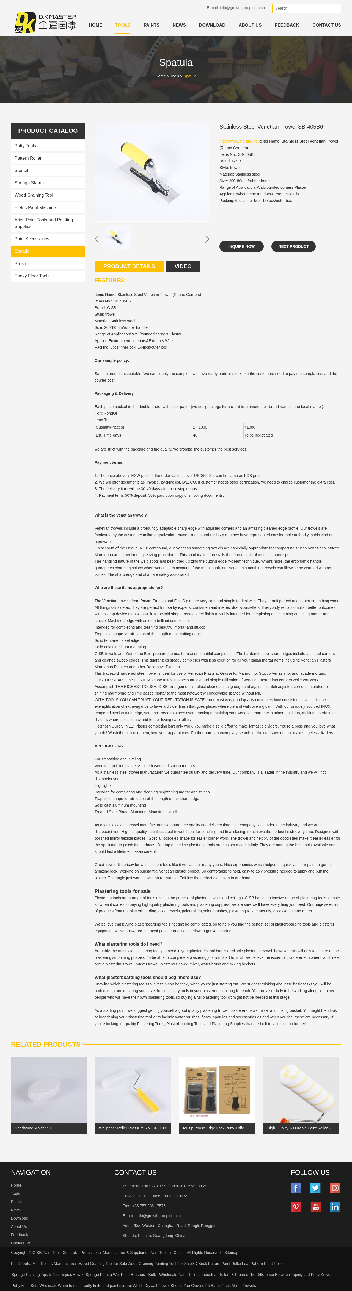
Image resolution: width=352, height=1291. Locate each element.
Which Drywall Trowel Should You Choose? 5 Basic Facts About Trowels (194, 1285)
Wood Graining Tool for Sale (103, 1263)
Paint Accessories (32, 239)
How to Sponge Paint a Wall (96, 1274)
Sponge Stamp (29, 183)
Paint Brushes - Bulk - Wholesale (149, 1274)
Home (95, 25)
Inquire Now (241, 246)
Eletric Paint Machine (35, 207)
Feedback (287, 25)
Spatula (189, 76)
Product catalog (48, 130)
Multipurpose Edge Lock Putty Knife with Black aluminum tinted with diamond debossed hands (217, 1128)
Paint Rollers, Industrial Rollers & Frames (213, 1274)
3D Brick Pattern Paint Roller (217, 1263)
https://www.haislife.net (238, 141)
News (179, 25)
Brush (20, 263)
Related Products (46, 1044)
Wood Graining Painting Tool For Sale (160, 1263)
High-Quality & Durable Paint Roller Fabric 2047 (301, 1128)
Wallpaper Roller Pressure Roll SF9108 (132, 1128)
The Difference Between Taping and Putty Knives (290, 1274)
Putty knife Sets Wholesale (34, 1285)
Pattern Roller (28, 158)
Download (212, 25)
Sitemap (231, 1252)
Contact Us (326, 25)
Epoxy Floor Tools (32, 276)
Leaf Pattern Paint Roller (263, 1263)
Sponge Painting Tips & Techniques (42, 1274)
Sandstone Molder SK (33, 1128)
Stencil (21, 170)
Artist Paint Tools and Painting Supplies (44, 223)
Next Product (294, 246)
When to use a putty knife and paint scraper (95, 1285)
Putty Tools (25, 145)
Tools (123, 25)
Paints (151, 25)
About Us (250, 25)
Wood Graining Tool (34, 195)
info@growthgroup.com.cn (242, 7)
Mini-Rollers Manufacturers (55, 1263)
